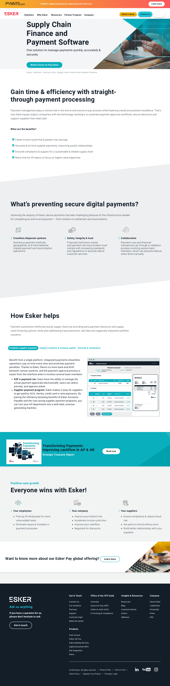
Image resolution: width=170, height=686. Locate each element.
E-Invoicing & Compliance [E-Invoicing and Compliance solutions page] (102, 613)
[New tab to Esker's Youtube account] (146, 669)
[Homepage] (12, 14)
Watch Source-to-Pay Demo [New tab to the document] (44, 65)
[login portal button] (159, 14)
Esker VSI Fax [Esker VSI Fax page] (75, 639)
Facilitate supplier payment (23, 348)
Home (29, 72)
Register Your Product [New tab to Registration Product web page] (92, 674)
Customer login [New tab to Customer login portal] (76, 617)
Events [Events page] (124, 613)
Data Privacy (74, 674)
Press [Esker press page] (152, 613)
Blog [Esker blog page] (123, 606)
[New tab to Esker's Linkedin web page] (136, 669)
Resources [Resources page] (126, 602)
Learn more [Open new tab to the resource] (156, 4)
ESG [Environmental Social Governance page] (152, 617)
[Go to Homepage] (20, 599)
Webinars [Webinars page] (125, 617)
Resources (56, 15)
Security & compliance (89, 348)
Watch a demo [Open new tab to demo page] (128, 14)
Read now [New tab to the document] (111, 451)
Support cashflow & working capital (57, 348)
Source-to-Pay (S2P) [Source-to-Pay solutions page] (100, 606)
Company (89, 15)
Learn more (110, 559)
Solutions (29, 15)
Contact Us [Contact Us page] (74, 602)
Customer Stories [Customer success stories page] (129, 609)
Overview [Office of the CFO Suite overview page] (95, 602)
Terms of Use (120, 670)
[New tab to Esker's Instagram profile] (156, 669)
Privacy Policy (105, 670)
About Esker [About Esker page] (155, 602)
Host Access (74, 635)
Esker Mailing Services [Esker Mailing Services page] (79, 643)
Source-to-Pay (49, 72)
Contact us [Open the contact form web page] (145, 14)
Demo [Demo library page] (71, 654)
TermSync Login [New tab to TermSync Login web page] (111, 674)
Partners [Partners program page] (73, 609)
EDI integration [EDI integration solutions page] (75, 650)
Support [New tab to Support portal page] (72, 613)
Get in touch (20, 625)
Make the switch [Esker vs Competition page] (76, 621)
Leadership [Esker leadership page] (155, 606)
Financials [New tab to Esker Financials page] (154, 609)
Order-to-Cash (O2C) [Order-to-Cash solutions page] (100, 609)
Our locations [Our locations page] (75, 606)
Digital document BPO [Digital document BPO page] (79, 647)
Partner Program (73, 15)
